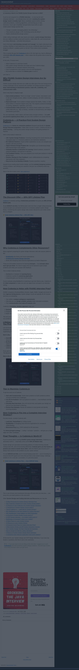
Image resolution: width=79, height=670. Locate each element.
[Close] (64, 310)
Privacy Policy (47, 359)
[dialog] (39, 335)
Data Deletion (31, 359)
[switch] (57, 333)
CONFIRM (29, 354)
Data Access (39, 359)
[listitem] (39, 330)
